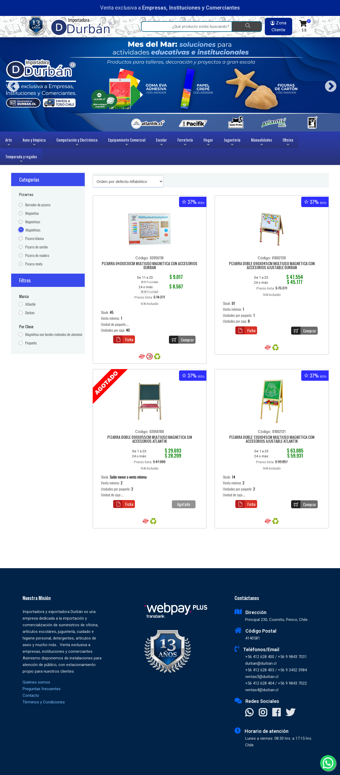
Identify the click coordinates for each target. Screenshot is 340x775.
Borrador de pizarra (37, 204)
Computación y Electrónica (76, 142)
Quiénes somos (36, 682)
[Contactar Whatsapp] (249, 713)
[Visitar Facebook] (276, 713)
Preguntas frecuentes (42, 688)
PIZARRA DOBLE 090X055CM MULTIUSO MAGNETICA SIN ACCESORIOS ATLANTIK (149, 439)
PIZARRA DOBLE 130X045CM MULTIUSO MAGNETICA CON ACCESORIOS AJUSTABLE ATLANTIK (271, 439)
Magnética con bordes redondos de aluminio (53, 334)
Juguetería (232, 142)
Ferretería (185, 142)
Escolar (161, 142)
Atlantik (30, 304)
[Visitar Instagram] (263, 713)
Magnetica (32, 213)
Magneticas (32, 221)
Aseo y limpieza (34, 142)
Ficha (123, 339)
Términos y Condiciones (44, 702)
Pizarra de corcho (36, 246)
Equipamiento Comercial (126, 142)
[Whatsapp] (328, 763)
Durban (30, 312)
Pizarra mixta (33, 263)
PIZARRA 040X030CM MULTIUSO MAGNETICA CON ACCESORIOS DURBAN (149, 265)
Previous (11, 84)
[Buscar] (247, 26)
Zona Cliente (278, 26)
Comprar (181, 340)
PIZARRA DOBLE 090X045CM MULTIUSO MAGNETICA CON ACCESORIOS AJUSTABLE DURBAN (272, 265)
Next (328, 84)
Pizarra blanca (34, 238)
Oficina (288, 142)
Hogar (208, 142)
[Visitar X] (290, 713)
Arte (9, 142)
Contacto (31, 695)
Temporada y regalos (21, 159)
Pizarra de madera (37, 255)
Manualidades (261, 142)
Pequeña (31, 342)
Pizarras (26, 194)
